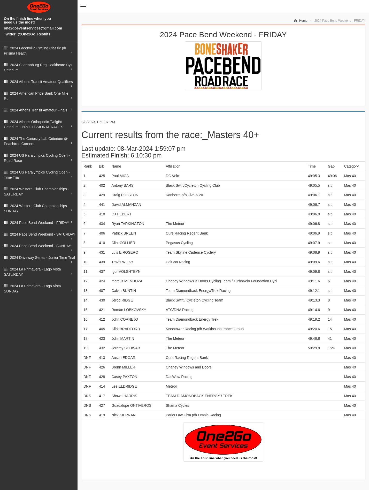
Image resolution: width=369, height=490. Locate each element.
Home (300, 20)
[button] (83, 6)
